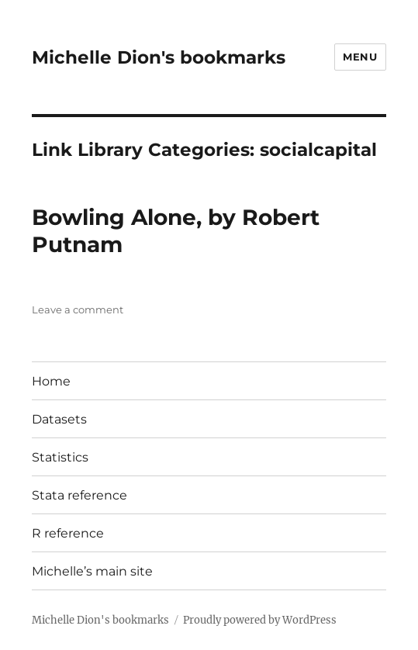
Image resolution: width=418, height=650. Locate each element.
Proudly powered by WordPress (260, 620)
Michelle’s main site (92, 571)
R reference (68, 533)
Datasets (59, 419)
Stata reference (79, 495)
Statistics (60, 457)
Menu (360, 56)
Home (51, 381)
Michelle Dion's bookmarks (158, 57)
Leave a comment (77, 309)
